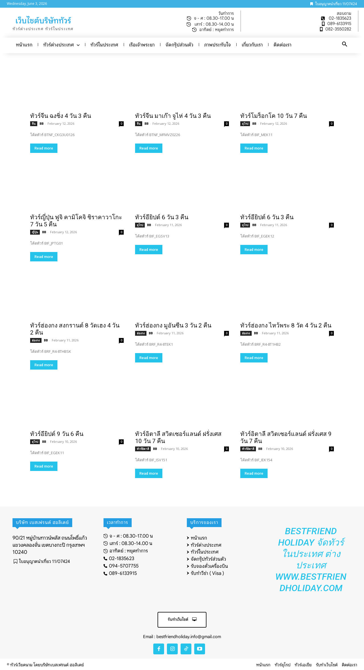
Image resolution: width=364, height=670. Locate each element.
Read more (43, 148)
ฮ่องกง (36, 340)
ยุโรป (245, 124)
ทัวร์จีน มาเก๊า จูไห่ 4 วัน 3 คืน (173, 115)
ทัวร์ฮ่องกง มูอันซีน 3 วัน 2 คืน (173, 325)
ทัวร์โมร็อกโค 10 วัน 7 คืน (273, 115)
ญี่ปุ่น (35, 232)
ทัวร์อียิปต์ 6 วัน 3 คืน (161, 217)
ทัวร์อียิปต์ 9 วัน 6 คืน (56, 434)
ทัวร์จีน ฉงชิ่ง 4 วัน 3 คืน (60, 115)
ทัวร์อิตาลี (143, 449)
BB (42, 123)
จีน (34, 124)
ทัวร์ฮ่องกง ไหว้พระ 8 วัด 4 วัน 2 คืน (285, 325)
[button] (344, 44)
